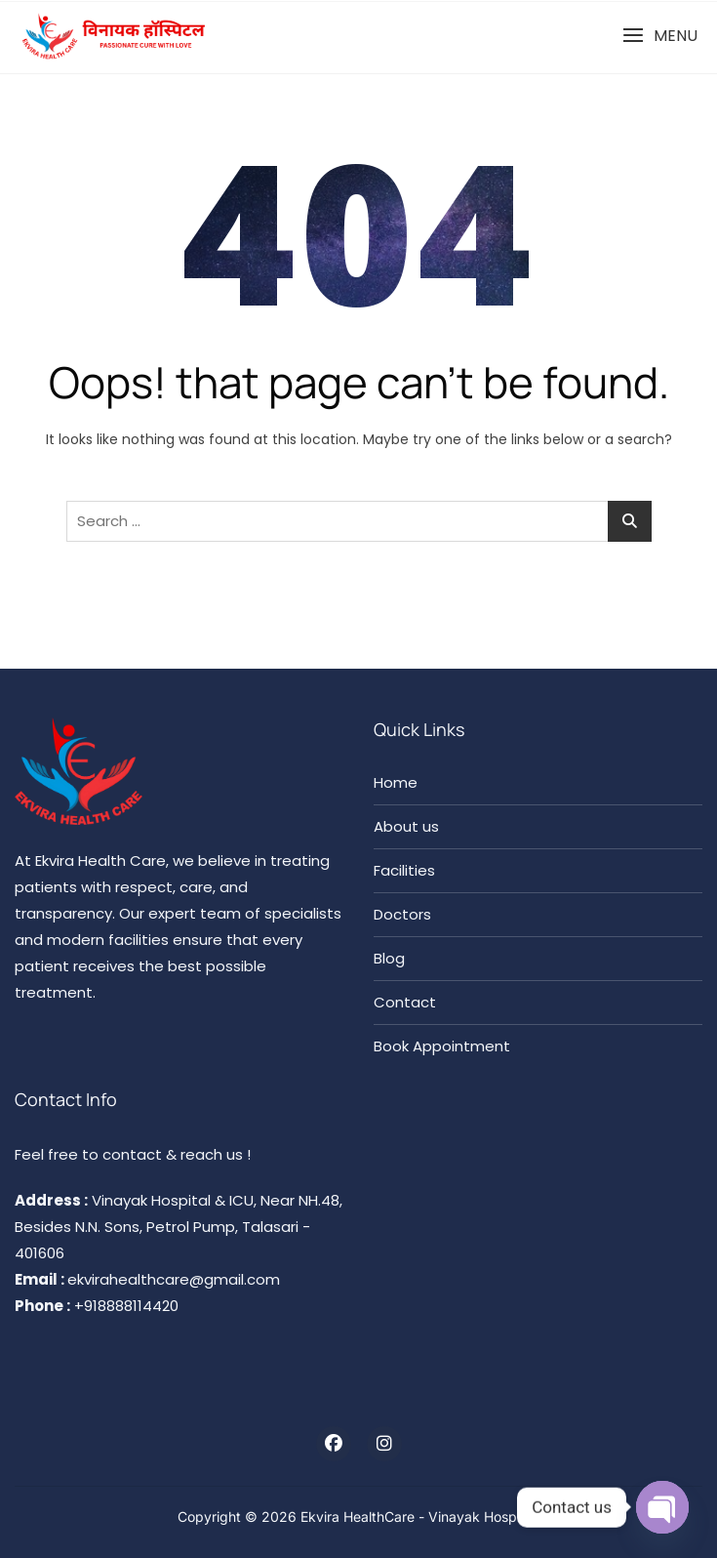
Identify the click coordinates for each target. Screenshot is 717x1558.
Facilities (404, 870)
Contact (405, 1002)
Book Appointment (442, 1046)
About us (406, 826)
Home (396, 782)
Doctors (402, 914)
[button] (659, 35)
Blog (389, 958)
